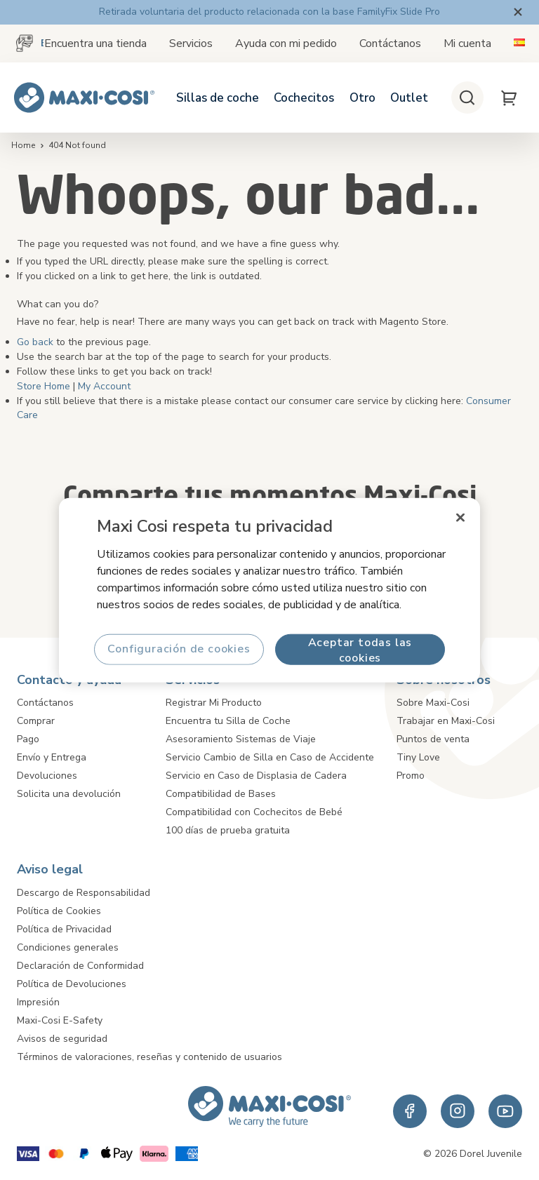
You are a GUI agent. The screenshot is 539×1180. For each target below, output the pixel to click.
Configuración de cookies (178, 649)
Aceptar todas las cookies (360, 649)
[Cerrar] (460, 517)
